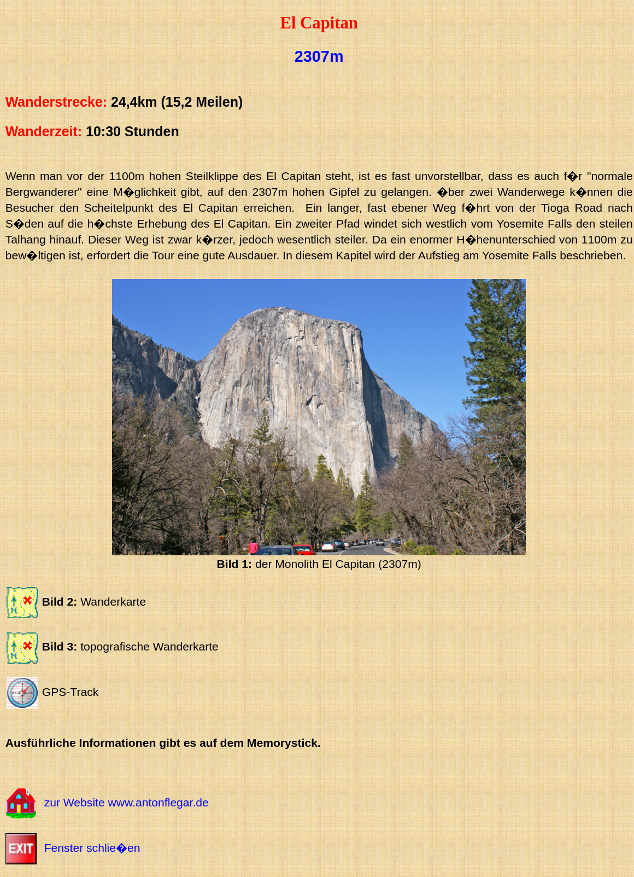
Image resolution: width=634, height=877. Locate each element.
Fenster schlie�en (92, 847)
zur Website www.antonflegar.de (126, 803)
